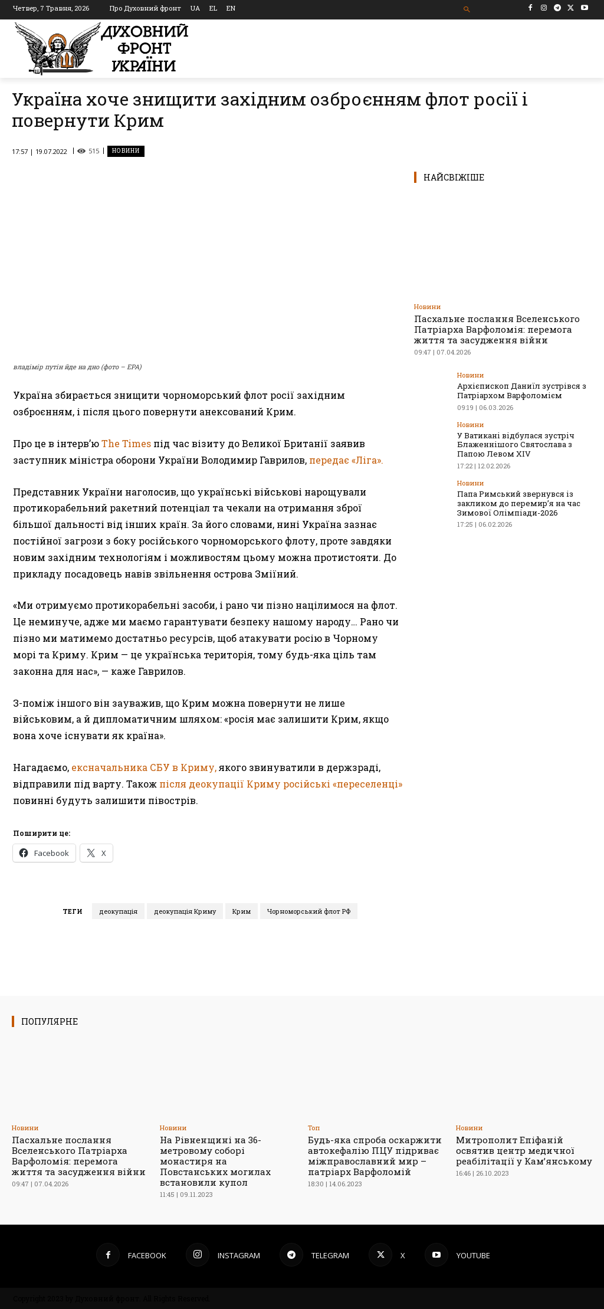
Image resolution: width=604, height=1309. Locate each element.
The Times (126, 443)
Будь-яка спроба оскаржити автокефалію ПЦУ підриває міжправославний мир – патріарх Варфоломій (375, 1155)
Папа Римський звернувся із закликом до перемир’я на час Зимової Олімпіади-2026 (518, 502)
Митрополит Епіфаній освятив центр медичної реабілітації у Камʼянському (524, 1150)
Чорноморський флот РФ (308, 911)
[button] (466, 9)
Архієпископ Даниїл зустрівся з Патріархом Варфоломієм (521, 390)
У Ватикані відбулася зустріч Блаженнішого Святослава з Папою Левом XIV (516, 443)
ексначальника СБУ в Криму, (143, 767)
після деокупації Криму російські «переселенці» (280, 783)
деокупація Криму (185, 911)
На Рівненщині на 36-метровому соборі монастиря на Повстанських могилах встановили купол (215, 1161)
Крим (241, 911)
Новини (126, 151)
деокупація (118, 911)
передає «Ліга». (346, 460)
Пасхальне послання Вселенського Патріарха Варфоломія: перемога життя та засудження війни (497, 329)
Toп (314, 1127)
